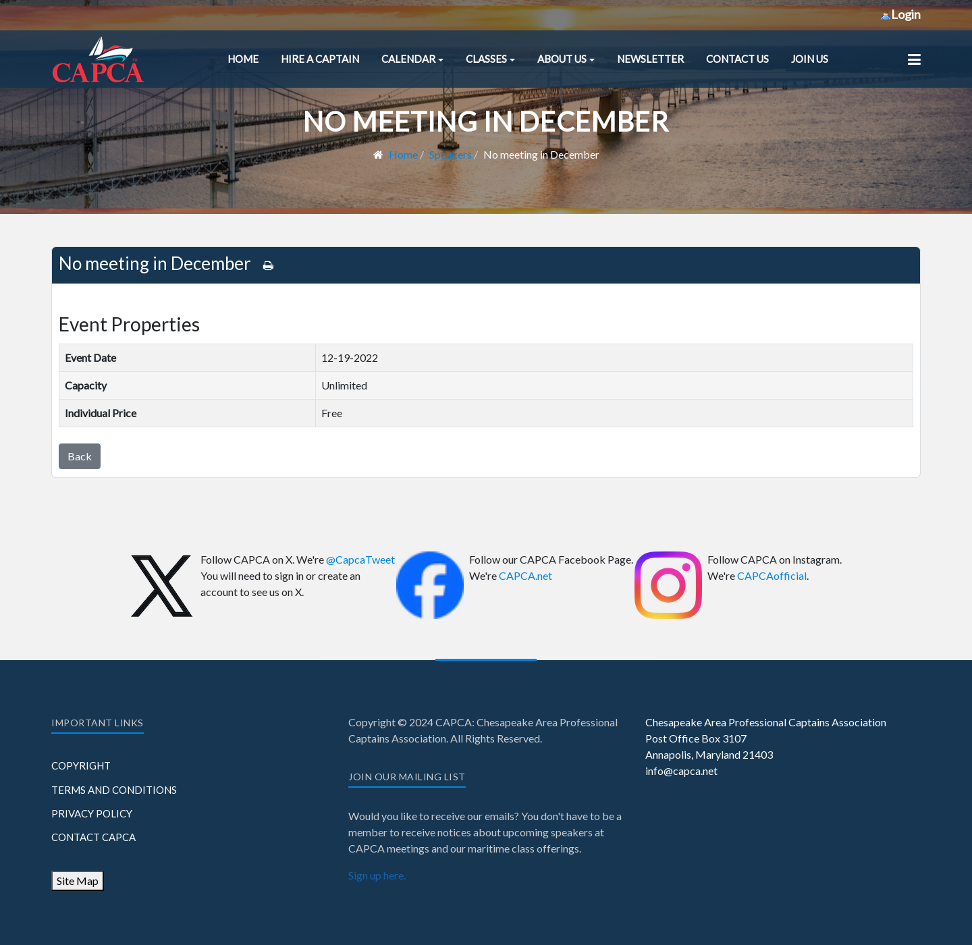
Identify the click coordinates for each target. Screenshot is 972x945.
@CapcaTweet (360, 559)
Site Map (78, 880)
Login (900, 14)
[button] (412, 59)
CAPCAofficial (772, 575)
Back (80, 456)
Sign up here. (377, 875)
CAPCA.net (525, 575)
